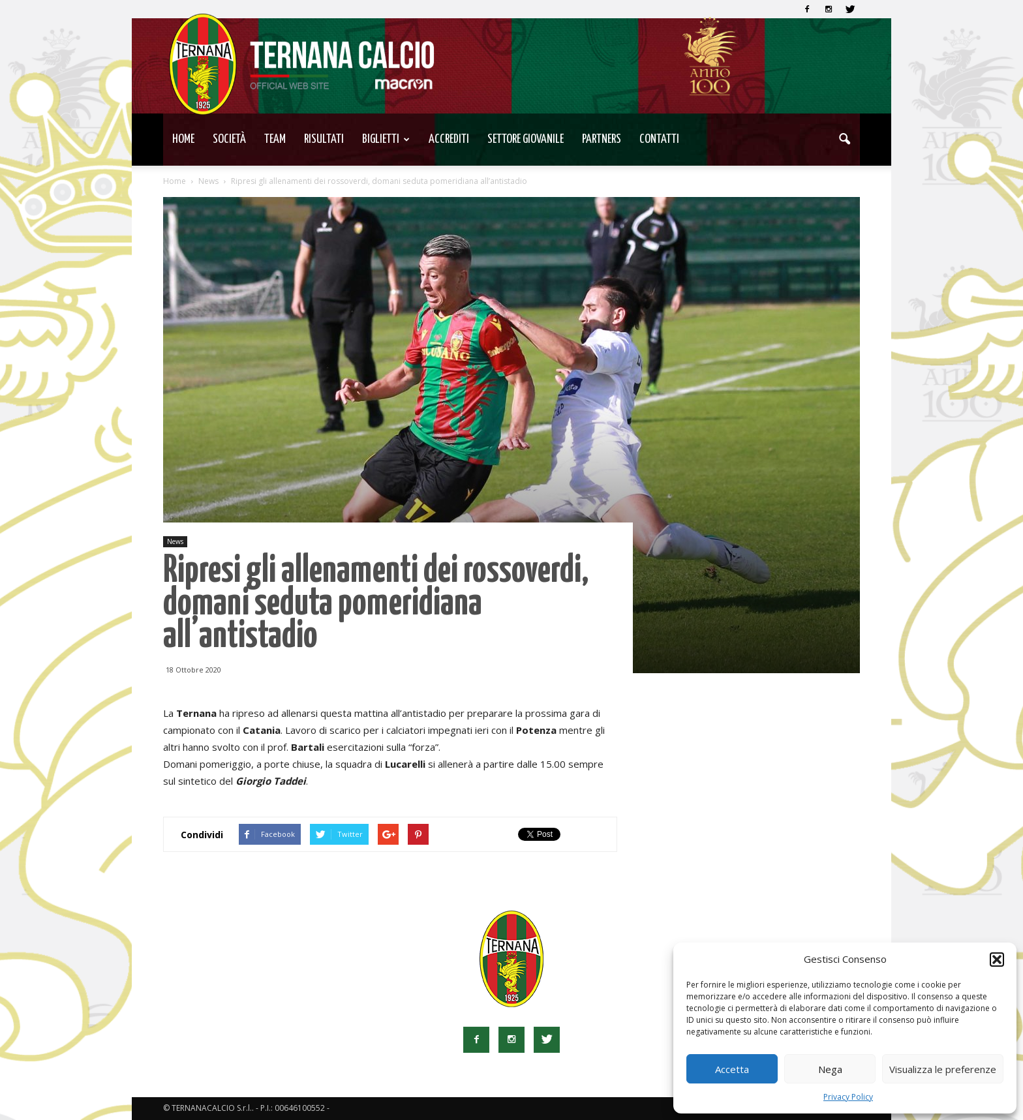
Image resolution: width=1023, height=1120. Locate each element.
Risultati (324, 139)
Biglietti (386, 139)
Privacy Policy (848, 1096)
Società (229, 139)
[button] (996, 959)
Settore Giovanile (525, 139)
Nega (830, 1069)
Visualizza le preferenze (942, 1069)
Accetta (732, 1069)
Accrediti (449, 139)
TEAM (275, 139)
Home (183, 139)
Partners (601, 139)
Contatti (659, 139)
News (175, 541)
